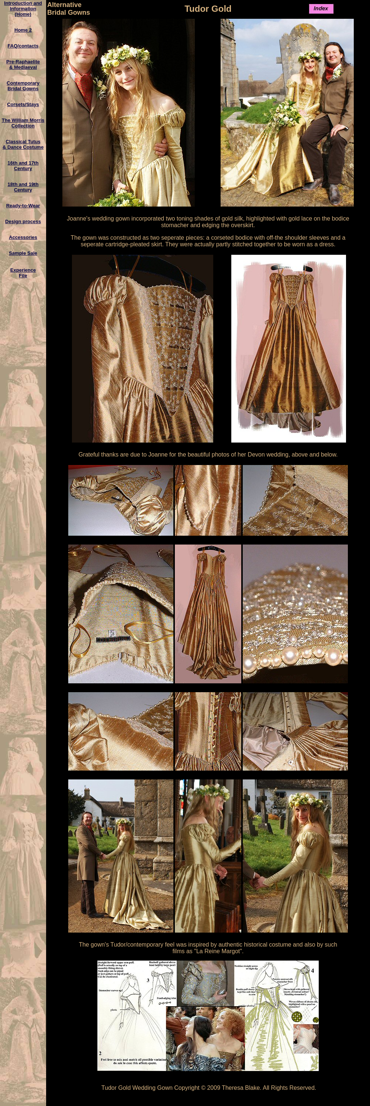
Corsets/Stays (23, 104)
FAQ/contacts (23, 46)
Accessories (23, 237)
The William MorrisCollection (23, 122)
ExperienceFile (23, 272)
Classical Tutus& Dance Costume (23, 144)
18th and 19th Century (23, 187)
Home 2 (23, 30)
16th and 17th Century (23, 165)
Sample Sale (23, 253)
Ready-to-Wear (23, 205)
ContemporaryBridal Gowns (23, 85)
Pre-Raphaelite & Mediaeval (23, 64)
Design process (23, 221)
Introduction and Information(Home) (23, 8)
